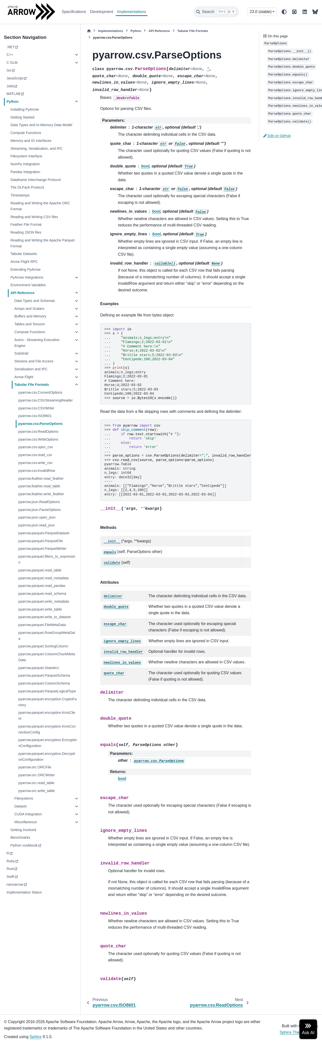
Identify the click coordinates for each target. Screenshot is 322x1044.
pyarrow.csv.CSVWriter (36, 408)
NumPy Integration (25, 164)
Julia (10, 86)
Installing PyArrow (24, 109)
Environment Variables (28, 285)
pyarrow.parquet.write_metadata (43, 601)
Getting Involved (23, 830)
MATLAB (13, 94)
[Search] (216, 12)
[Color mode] (284, 12)
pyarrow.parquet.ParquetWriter (42, 549)
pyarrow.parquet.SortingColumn (43, 646)
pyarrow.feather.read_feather (41, 478)
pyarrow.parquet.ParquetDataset (43, 533)
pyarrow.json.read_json (36, 525)
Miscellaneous (25, 822)
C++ (9, 55)
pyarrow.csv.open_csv (35, 447)
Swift (10, 877)
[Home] (89, 30)
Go (8, 70)
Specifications (74, 12)
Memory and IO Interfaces (30, 141)
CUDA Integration (28, 814)
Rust (10, 869)
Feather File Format (25, 224)
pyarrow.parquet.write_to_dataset (44, 617)
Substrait (21, 353)
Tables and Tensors (29, 324)
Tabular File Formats (31, 385)
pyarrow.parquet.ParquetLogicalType (47, 691)
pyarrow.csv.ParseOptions (40, 424)
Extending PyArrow (25, 269)
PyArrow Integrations (26, 277)
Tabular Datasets (23, 254)
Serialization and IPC (30, 369)
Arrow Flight (23, 377)
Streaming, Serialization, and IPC (36, 148)
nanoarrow (14, 884)
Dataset (20, 806)
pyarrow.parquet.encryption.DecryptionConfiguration (46, 756)
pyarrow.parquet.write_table (40, 609)
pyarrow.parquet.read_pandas (41, 586)
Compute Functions (25, 133)
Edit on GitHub (277, 136)
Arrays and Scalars (29, 309)
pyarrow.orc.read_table (36, 783)
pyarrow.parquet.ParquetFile (40, 541)
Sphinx (36, 1037)
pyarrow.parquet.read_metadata (43, 578)
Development (101, 12)
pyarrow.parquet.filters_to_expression (46, 559)
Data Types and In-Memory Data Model (41, 125)
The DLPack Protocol (27, 187)
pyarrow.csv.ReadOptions (38, 431)
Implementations (131, 12)
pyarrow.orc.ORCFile (34, 767)
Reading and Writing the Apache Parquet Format (42, 243)
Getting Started (22, 117)
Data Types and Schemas (34, 301)
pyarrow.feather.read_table (39, 486)
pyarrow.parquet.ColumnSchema (44, 683)
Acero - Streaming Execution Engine (36, 343)
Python (12, 102)
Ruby (10, 861)
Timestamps (20, 195)
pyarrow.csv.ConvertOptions (40, 392)
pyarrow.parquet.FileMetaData (42, 625)
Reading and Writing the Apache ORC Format (40, 206)
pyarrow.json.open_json (36, 517)
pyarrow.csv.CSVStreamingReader (45, 400)
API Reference (22, 293)
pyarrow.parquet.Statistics (38, 668)
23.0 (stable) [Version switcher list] (261, 12)
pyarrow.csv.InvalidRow (36, 471)
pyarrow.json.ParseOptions (39, 510)
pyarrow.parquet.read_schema (42, 594)
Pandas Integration (25, 172)
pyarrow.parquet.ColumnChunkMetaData (46, 657)
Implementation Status (24, 892)
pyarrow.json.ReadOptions (39, 502)
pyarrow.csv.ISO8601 (35, 416)
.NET (10, 47)
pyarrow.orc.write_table (36, 791)
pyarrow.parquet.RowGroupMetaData (46, 636)
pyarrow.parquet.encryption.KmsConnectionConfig (47, 729)
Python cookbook (23, 845)
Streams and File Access (33, 361)
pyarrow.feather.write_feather (41, 494)
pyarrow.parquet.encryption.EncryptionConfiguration (47, 743)
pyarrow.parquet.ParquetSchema (44, 675)
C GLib (11, 62)
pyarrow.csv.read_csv (35, 455)
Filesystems (23, 798)
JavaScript (14, 78)
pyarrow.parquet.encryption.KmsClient (46, 715)
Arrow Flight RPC (24, 262)
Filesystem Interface (26, 156)
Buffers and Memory (30, 316)
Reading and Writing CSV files (34, 217)
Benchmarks (20, 837)
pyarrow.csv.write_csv (35, 463)
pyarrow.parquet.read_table (39, 570)
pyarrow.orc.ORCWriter (36, 775)
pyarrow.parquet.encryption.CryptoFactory (47, 702)
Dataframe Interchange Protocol (35, 180)
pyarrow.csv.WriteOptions (38, 439)
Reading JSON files (25, 232)
